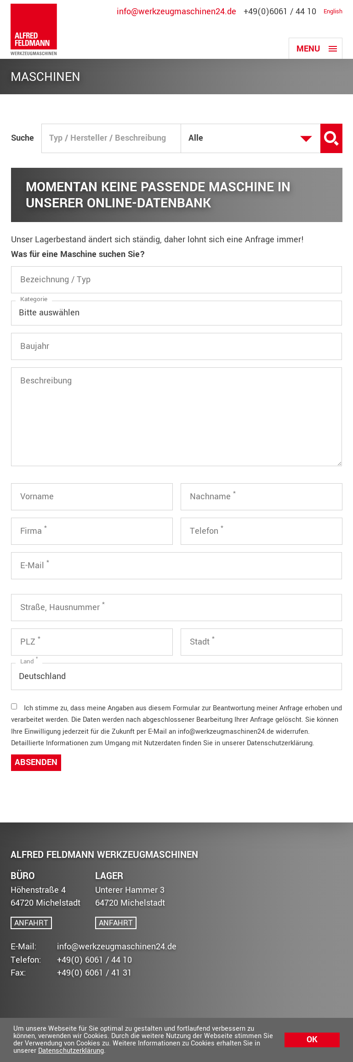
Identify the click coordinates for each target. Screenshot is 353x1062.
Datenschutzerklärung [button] (71, 1051)
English (333, 12)
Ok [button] (312, 1039)
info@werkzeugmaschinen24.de (176, 12)
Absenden (36, 762)
